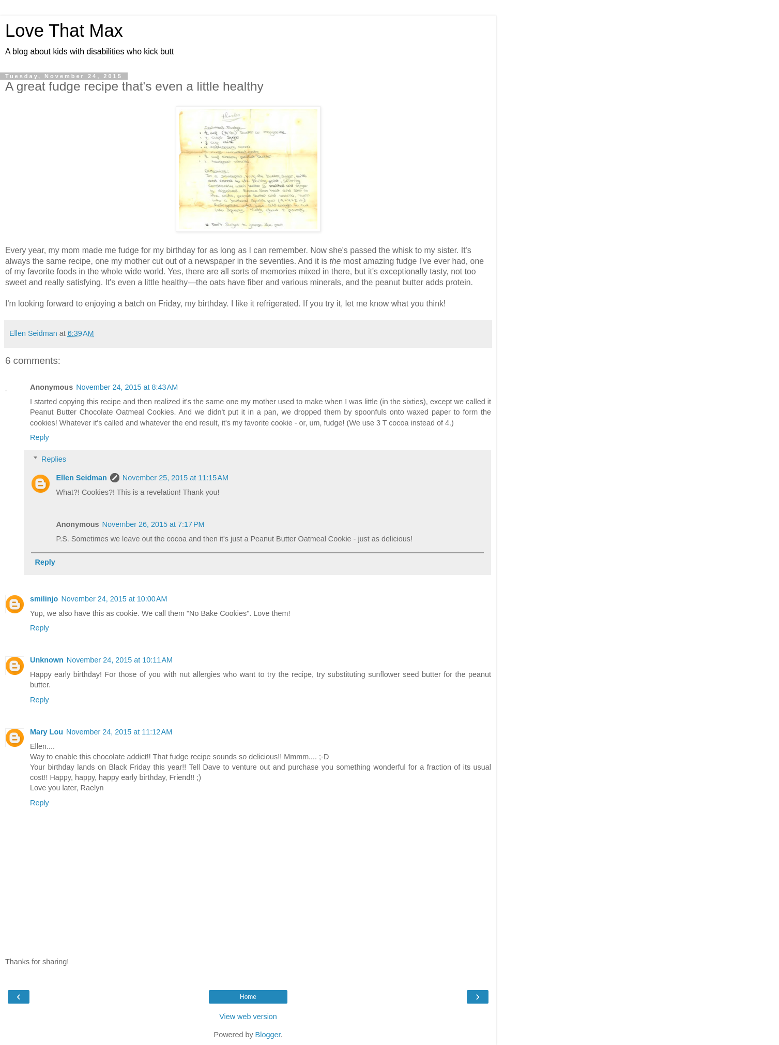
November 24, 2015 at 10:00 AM (114, 599)
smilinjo (44, 599)
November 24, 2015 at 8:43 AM (127, 387)
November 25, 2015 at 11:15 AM (175, 478)
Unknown (47, 660)
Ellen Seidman (81, 478)
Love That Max (64, 30)
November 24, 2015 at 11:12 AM (119, 732)
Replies (53, 459)
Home (248, 996)
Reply (39, 437)
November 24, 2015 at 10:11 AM (120, 660)
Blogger (268, 1035)
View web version (248, 1016)
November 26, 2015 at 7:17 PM (153, 524)
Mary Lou (46, 732)
